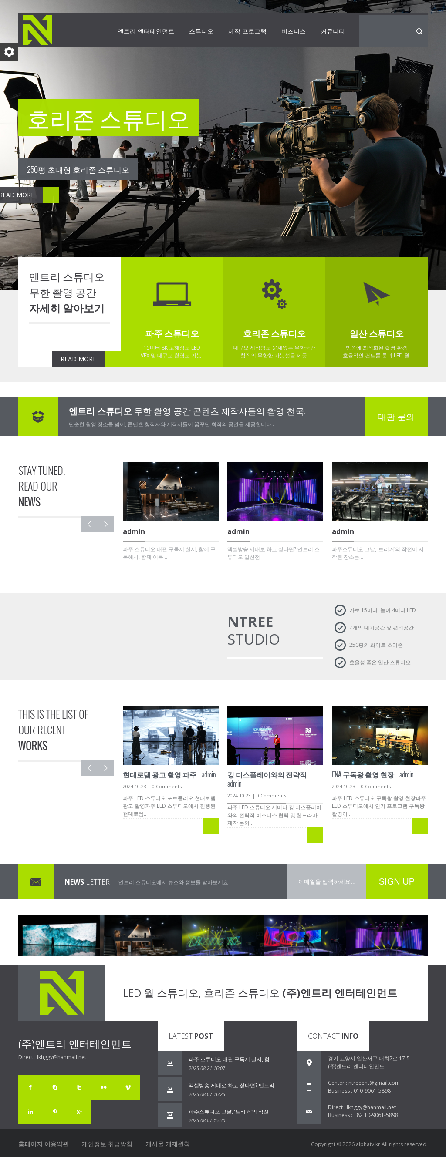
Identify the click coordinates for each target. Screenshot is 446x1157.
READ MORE (78, 359)
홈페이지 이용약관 (43, 1144)
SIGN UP (397, 881)
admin (169, 774)
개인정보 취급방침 (107, 1144)
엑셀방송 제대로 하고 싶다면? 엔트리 (231, 1085)
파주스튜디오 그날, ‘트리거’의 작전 (229, 1111)
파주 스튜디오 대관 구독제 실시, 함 (229, 1059)
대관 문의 (396, 417)
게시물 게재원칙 (167, 1144)
